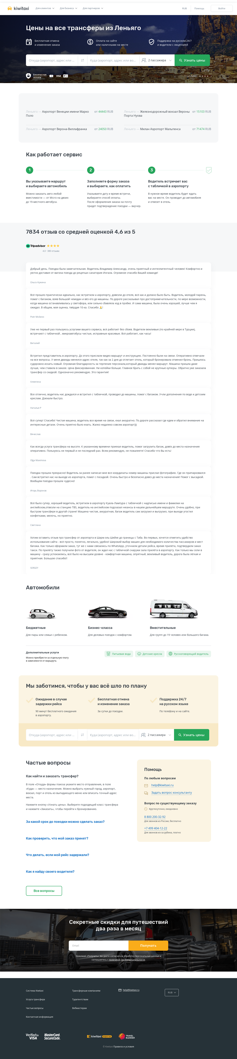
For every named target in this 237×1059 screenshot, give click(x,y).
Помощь (199, 8)
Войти (221, 8)
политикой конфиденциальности (127, 959)
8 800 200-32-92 (155, 817)
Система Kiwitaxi (34, 990)
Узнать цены (192, 60)
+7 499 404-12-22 (155, 828)
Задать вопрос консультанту (171, 793)
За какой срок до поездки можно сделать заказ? (65, 822)
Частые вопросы (34, 1008)
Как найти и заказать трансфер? (52, 776)
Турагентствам (80, 999)
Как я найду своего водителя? (50, 872)
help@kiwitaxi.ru (162, 785)
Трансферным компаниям (86, 990)
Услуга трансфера (35, 999)
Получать (148, 946)
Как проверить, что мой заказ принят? (57, 838)
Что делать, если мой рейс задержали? (57, 855)
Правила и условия (123, 1046)
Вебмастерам (79, 1008)
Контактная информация (39, 1016)
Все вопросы (44, 891)
